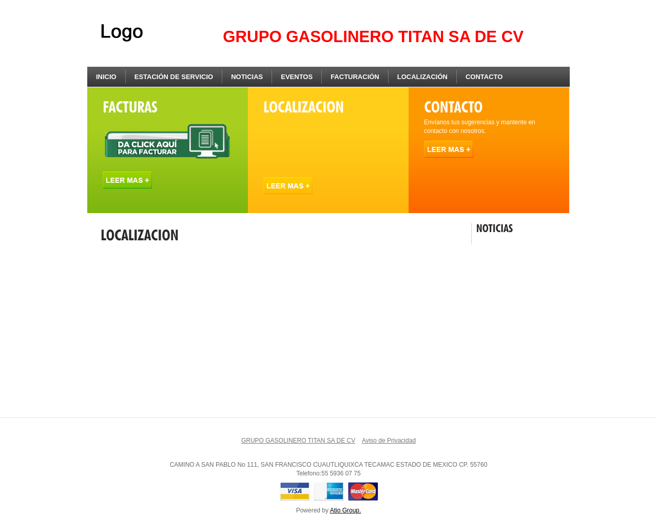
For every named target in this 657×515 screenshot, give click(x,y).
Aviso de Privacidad (389, 440)
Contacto (484, 77)
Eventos (297, 77)
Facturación (355, 77)
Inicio (106, 77)
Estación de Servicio (173, 77)
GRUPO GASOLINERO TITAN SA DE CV (298, 440)
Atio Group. (345, 510)
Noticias (247, 77)
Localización (422, 77)
